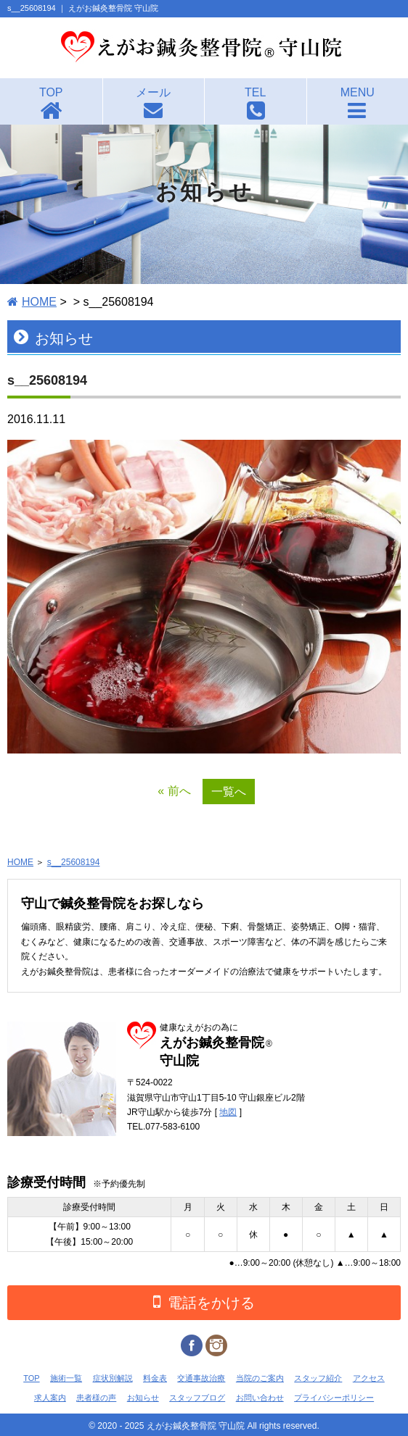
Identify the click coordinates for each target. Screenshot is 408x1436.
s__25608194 (73, 862)
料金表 (155, 1378)
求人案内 (50, 1397)
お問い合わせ (260, 1397)
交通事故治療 (201, 1378)
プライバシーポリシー (334, 1397)
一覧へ (228, 791)
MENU (357, 92)
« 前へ (174, 791)
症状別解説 (113, 1378)
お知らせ (143, 1397)
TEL (255, 92)
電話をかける (204, 1302)
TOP (51, 92)
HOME (39, 302)
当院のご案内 (260, 1378)
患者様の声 (96, 1397)
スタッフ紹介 (318, 1378)
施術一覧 (66, 1378)
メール (153, 92)
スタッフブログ (197, 1397)
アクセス (369, 1378)
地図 (228, 1112)
